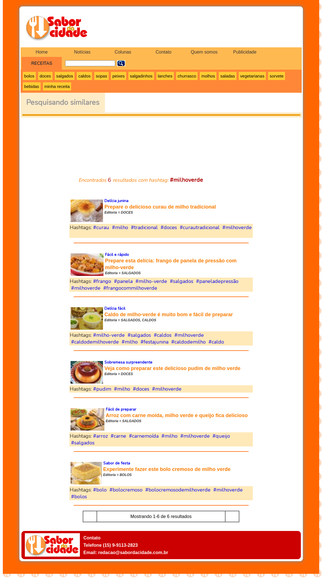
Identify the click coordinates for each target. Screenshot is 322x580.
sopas (101, 76)
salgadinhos (141, 76)
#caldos (163, 335)
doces (45, 76)
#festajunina (154, 341)
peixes (118, 76)
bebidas (31, 86)
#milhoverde (237, 227)
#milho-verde (151, 281)
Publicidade (245, 52)
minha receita (57, 86)
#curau (101, 227)
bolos (29, 76)
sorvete (277, 76)
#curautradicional (200, 227)
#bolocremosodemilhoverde (178, 489)
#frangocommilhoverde (130, 288)
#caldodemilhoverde (95, 341)
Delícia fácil (114, 308)
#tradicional (144, 227)
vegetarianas (252, 76)
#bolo (100, 489)
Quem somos (204, 52)
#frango (102, 281)
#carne (118, 436)
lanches (165, 76)
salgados (64, 76)
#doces (169, 227)
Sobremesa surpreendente (128, 362)
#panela (123, 281)
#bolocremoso (126, 489)
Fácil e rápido (117, 254)
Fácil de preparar (121, 409)
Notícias (82, 52)
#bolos (79, 496)
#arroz (100, 436)
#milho (120, 227)
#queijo (221, 436)
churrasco (187, 76)
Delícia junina (116, 200)
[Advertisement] (161, 143)
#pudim (102, 389)
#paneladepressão (217, 281)
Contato (163, 52)
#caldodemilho (188, 341)
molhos (208, 76)
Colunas (123, 52)
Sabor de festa (116, 463)
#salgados (181, 281)
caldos (84, 76)
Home (42, 52)
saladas (227, 76)
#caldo (216, 341)
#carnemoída (144, 436)
